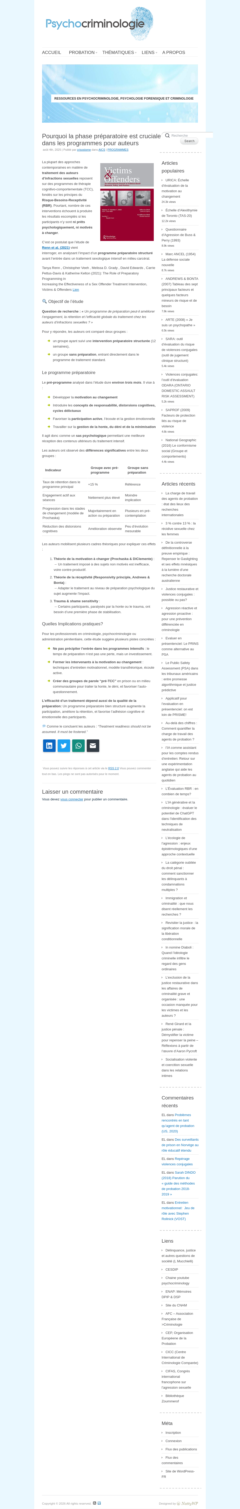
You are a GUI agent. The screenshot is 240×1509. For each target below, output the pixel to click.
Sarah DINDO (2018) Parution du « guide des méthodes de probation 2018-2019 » (179, 1183)
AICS (101, 149)
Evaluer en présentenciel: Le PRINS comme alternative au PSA (180, 646)
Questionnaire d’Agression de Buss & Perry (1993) (179, 234)
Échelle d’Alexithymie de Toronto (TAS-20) (179, 213)
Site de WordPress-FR (178, 1474)
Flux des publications (181, 1449)
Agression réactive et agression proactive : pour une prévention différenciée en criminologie (179, 619)
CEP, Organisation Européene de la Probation (177, 1338)
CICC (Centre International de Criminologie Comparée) (180, 1357)
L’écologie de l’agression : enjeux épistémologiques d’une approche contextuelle (179, 846)
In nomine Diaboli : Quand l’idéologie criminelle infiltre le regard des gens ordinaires (178, 958)
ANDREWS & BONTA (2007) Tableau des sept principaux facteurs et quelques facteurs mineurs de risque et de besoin (180, 292)
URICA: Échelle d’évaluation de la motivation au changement (175, 188)
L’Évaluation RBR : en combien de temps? (180, 791)
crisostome (84, 149)
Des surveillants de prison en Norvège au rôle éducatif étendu (180, 1145)
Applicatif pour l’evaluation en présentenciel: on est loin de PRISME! (177, 706)
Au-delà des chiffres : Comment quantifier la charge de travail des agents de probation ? (179, 731)
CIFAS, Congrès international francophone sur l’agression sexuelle (176, 1379)
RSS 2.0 (113, 768)
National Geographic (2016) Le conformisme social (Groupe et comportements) (179, 448)
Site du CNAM (176, 1305)
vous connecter (72, 799)
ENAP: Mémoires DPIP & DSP (176, 1294)
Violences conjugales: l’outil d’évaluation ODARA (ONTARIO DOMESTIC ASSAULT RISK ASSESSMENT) (180, 385)
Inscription (173, 1433)
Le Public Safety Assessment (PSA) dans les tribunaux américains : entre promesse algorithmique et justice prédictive (180, 676)
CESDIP (171, 1269)
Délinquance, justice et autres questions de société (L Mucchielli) (179, 1255)
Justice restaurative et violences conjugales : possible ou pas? (180, 594)
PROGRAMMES (118, 149)
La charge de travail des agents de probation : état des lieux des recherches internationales (180, 504)
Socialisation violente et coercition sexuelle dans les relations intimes (179, 1067)
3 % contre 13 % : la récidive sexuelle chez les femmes (179, 528)
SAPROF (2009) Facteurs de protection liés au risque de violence (178, 418)
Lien (76, 290)
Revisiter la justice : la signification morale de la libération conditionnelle (180, 931)
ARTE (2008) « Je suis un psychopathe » (178, 322)
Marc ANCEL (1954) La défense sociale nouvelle (179, 259)
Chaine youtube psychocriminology (175, 1280)
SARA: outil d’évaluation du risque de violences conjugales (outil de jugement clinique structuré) (179, 350)
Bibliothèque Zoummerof (173, 1398)
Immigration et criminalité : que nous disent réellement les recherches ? (178, 906)
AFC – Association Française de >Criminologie (177, 1319)
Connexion (173, 1441)
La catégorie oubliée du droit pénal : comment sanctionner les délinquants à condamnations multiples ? (179, 876)
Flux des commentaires (172, 1460)
